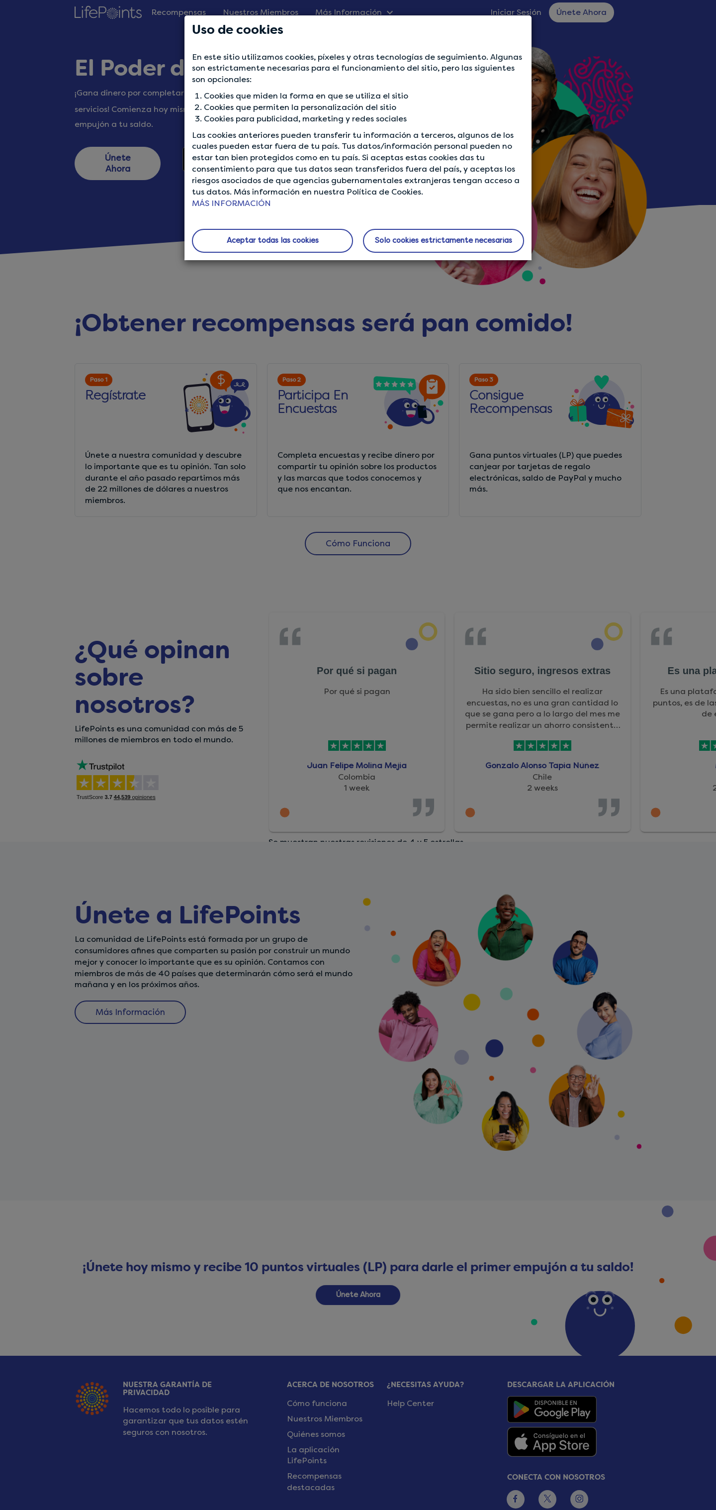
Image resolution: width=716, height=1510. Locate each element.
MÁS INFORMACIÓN (231, 203)
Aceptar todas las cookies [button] (273, 240)
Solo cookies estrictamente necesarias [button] (443, 240)
